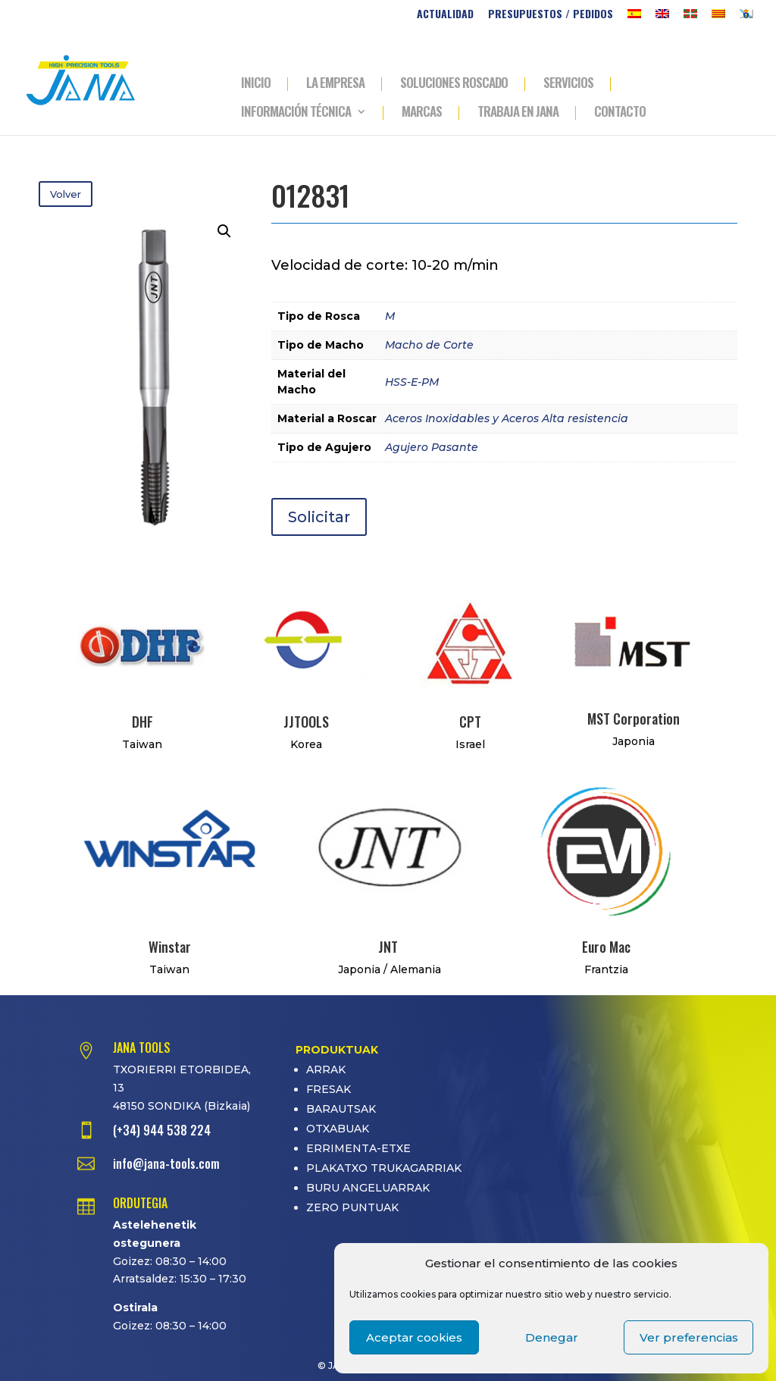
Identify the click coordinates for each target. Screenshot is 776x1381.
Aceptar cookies (414, 1337)
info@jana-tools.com (166, 1163)
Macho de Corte (429, 345)
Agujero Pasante (431, 447)
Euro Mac (606, 947)
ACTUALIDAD (445, 14)
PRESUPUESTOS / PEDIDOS (550, 14)
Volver (65, 194)
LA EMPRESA (335, 84)
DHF (142, 721)
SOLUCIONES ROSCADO (454, 84)
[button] (224, 231)
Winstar (170, 947)
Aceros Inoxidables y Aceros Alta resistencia (506, 418)
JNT (388, 947)
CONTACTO (620, 113)
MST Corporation (633, 718)
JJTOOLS (306, 721)
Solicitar (319, 517)
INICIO (256, 84)
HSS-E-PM (412, 382)
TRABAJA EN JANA (518, 113)
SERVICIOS (568, 84)
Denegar (551, 1337)
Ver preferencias (689, 1337)
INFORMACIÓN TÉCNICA (296, 113)
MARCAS (422, 113)
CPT (470, 721)
